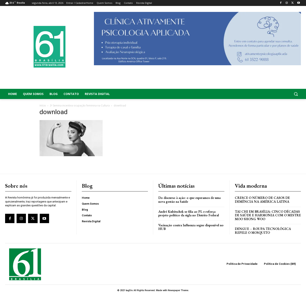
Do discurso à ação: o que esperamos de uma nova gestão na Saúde (189, 199)
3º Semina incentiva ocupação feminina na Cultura (80, 105)
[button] (268, 94)
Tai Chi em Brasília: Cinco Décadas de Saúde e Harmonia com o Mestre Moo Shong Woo (268, 215)
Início (43, 105)
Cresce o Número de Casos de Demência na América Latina (262, 199)
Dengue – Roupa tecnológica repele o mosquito (263, 231)
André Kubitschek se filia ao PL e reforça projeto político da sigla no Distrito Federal (188, 213)
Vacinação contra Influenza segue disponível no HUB (191, 227)
